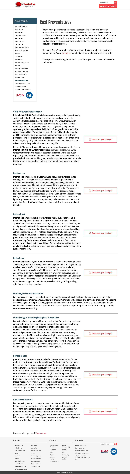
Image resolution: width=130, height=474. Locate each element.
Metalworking (65, 455)
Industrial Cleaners (21, 71)
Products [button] (56, 6)
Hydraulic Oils (20, 41)
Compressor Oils (20, 35)
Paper (51, 455)
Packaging (53, 449)
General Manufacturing (66, 446)
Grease (17, 53)
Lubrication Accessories (23, 89)
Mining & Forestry (52, 458)
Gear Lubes (19, 38)
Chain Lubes (19, 44)
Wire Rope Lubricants (22, 83)
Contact (94, 6)
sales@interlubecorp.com (82, 453)
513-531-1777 (82, 445)
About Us (78, 6)
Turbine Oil (19, 56)
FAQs (86, 6)
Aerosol (17, 65)
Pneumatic (18, 59)
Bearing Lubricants (21, 68)
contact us (66, 53)
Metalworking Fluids (22, 62)
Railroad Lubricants (21, 26)
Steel (51, 452)
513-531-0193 (81, 448)
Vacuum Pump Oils (21, 50)
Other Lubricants (21, 86)
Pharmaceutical (54, 461)
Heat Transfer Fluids (22, 47)
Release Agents (20, 77)
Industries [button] (67, 6)
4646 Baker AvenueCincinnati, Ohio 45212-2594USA (82, 457)
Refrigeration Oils (21, 74)
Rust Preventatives (21, 80)
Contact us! (41, 433)
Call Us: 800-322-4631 (107, 6)
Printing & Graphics (64, 458)
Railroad (64, 449)
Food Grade (19, 29)
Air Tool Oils (19, 32)
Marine (63, 452)
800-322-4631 (84, 450)
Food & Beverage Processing (54, 446)
